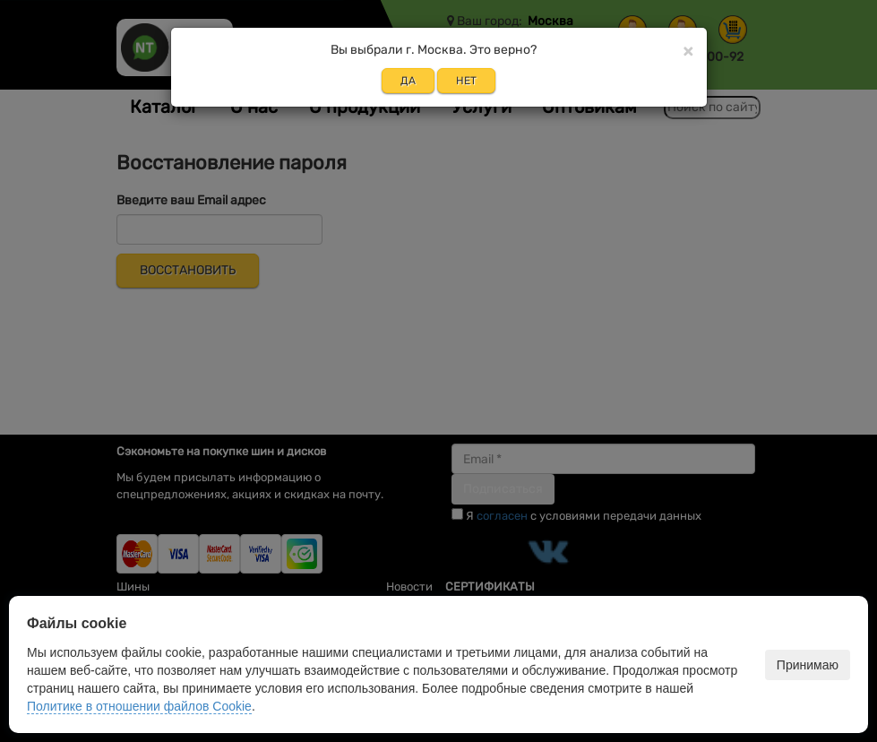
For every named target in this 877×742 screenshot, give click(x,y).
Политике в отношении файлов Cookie (139, 706)
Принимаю (807, 665)
